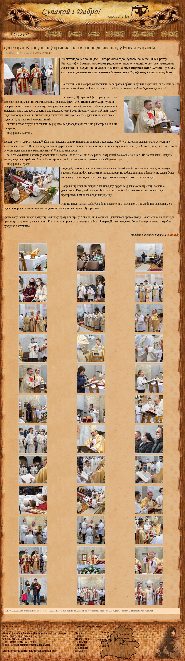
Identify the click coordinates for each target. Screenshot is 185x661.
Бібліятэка (115, 33)
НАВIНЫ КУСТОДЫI (42, 53)
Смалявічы (130, 641)
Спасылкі (169, 33)
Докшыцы (124, 634)
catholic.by (173, 234)
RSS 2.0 (108, 610)
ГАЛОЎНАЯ (53, 33)
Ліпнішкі (102, 639)
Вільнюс (105, 632)
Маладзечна (123, 638)
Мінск (125, 644)
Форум (94, 33)
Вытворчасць (143, 33)
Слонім (102, 646)
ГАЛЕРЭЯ (75, 33)
